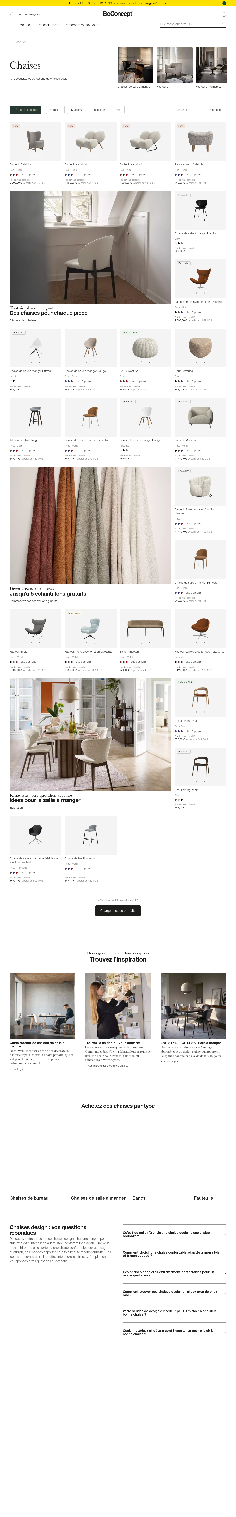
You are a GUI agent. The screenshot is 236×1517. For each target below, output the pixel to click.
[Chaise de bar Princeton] (91, 835)
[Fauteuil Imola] (35, 628)
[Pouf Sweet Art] (146, 348)
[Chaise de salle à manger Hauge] (91, 348)
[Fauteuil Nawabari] (91, 141)
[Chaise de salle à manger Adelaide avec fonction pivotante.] (35, 835)
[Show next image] (39, 156)
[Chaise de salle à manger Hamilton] (200, 210)
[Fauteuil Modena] (200, 417)
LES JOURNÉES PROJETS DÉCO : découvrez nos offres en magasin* (118, 3)
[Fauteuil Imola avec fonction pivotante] (200, 278)
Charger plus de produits (118, 910)
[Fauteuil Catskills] (35, 141)
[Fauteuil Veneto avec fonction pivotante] (200, 628)
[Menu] (11, 24)
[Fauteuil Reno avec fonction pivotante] (91, 628)
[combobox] (193, 24)
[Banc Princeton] (146, 628)
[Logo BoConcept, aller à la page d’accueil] (118, 14)
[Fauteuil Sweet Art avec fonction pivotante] (200, 486)
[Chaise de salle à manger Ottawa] (35, 348)
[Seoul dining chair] (200, 697)
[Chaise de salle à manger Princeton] (91, 417)
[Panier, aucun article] (224, 14)
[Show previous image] (32, 156)
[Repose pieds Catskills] (200, 141)
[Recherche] (224, 24)
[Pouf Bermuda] (200, 348)
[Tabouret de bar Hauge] (35, 417)
